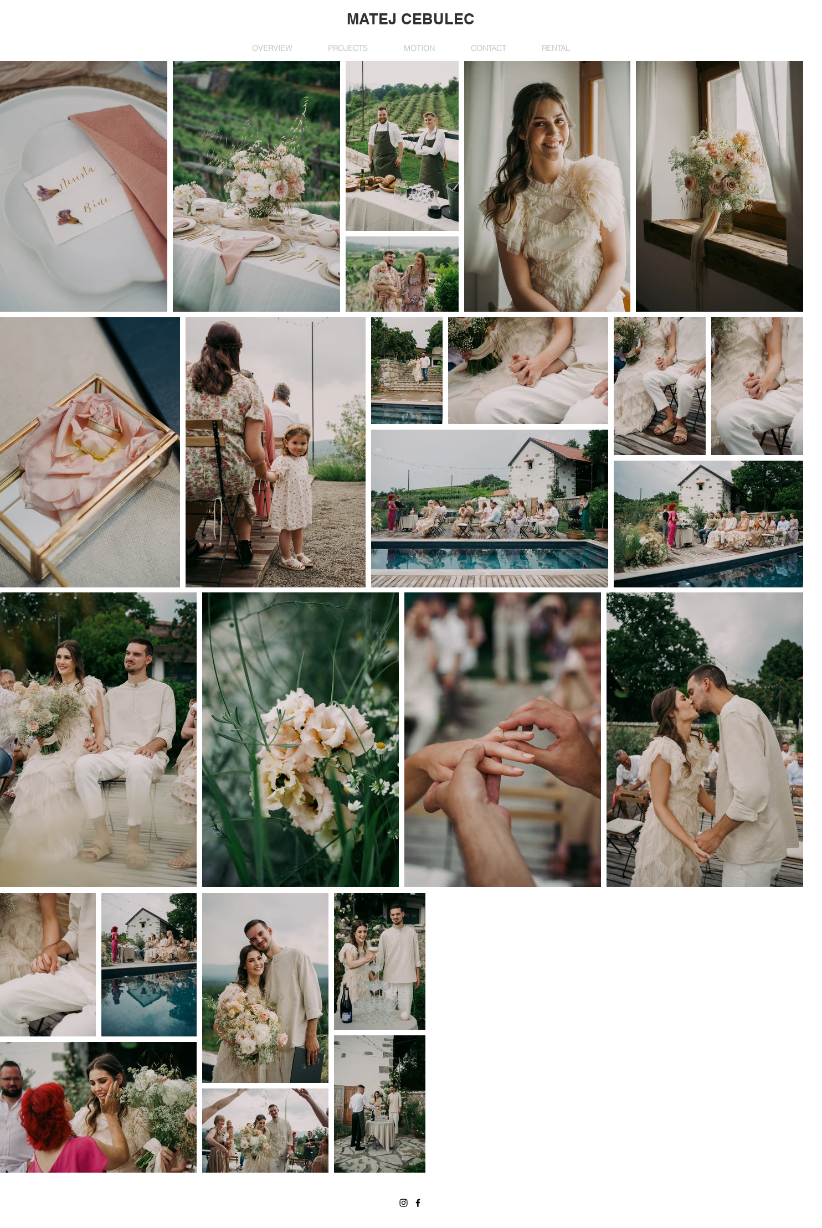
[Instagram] (403, 1203)
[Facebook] (418, 1203)
